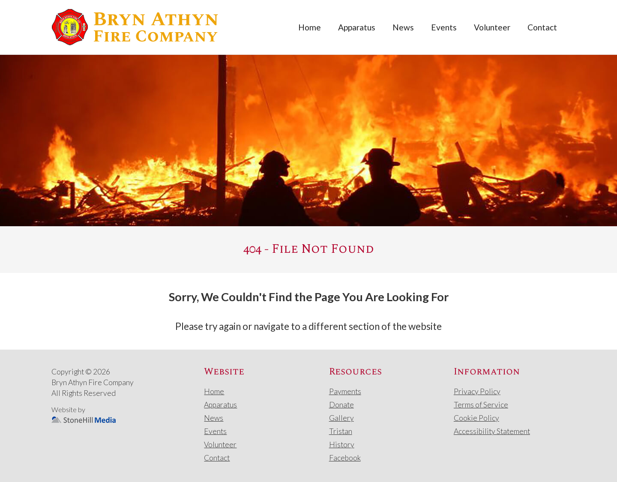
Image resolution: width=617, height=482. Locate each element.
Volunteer (492, 27)
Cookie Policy (476, 417)
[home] (135, 27)
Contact (542, 27)
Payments (345, 391)
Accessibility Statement (492, 431)
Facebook (345, 457)
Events (444, 27)
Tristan (340, 431)
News (403, 27)
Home (309, 27)
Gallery (341, 417)
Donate (341, 404)
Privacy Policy (477, 391)
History (341, 444)
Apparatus (356, 27)
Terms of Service (481, 404)
